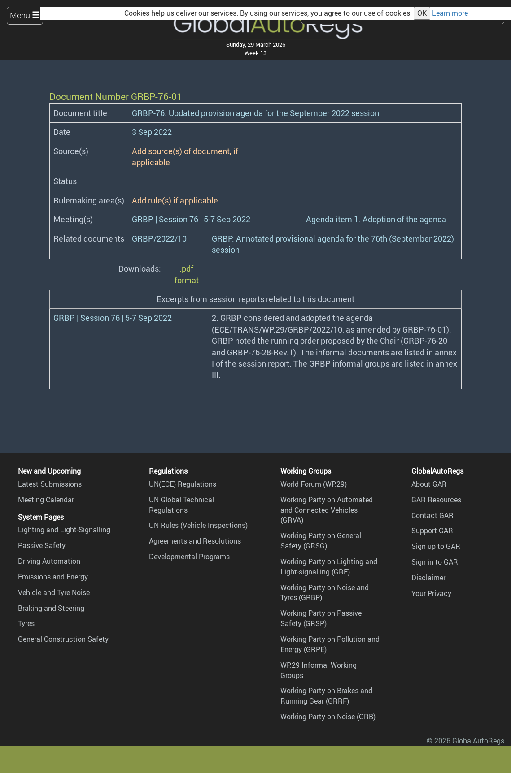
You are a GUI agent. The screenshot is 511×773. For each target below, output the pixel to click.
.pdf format (187, 274)
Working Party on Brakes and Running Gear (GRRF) (326, 696)
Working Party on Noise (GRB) (328, 716)
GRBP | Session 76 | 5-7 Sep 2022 (191, 219)
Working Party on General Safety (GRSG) (320, 541)
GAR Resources (436, 500)
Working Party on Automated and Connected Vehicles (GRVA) (326, 510)
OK (422, 13)
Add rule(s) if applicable (175, 200)
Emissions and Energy (53, 577)
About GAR (429, 484)
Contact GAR (432, 515)
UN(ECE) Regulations (182, 484)
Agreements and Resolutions (195, 541)
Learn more (450, 13)
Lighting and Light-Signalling (64, 530)
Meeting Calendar (46, 500)
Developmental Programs (189, 556)
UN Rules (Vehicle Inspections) (198, 525)
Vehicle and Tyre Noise (54, 592)
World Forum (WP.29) (313, 484)
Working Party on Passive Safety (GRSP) (321, 618)
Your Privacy (431, 593)
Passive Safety (42, 545)
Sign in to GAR (434, 562)
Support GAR (432, 530)
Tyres (26, 623)
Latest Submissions (50, 484)
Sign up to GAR (435, 546)
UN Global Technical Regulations (181, 505)
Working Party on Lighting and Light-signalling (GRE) (328, 567)
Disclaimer (428, 578)
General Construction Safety (63, 639)
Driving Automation (49, 561)
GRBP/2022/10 (159, 238)
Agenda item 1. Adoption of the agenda (376, 219)
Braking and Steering (51, 608)
